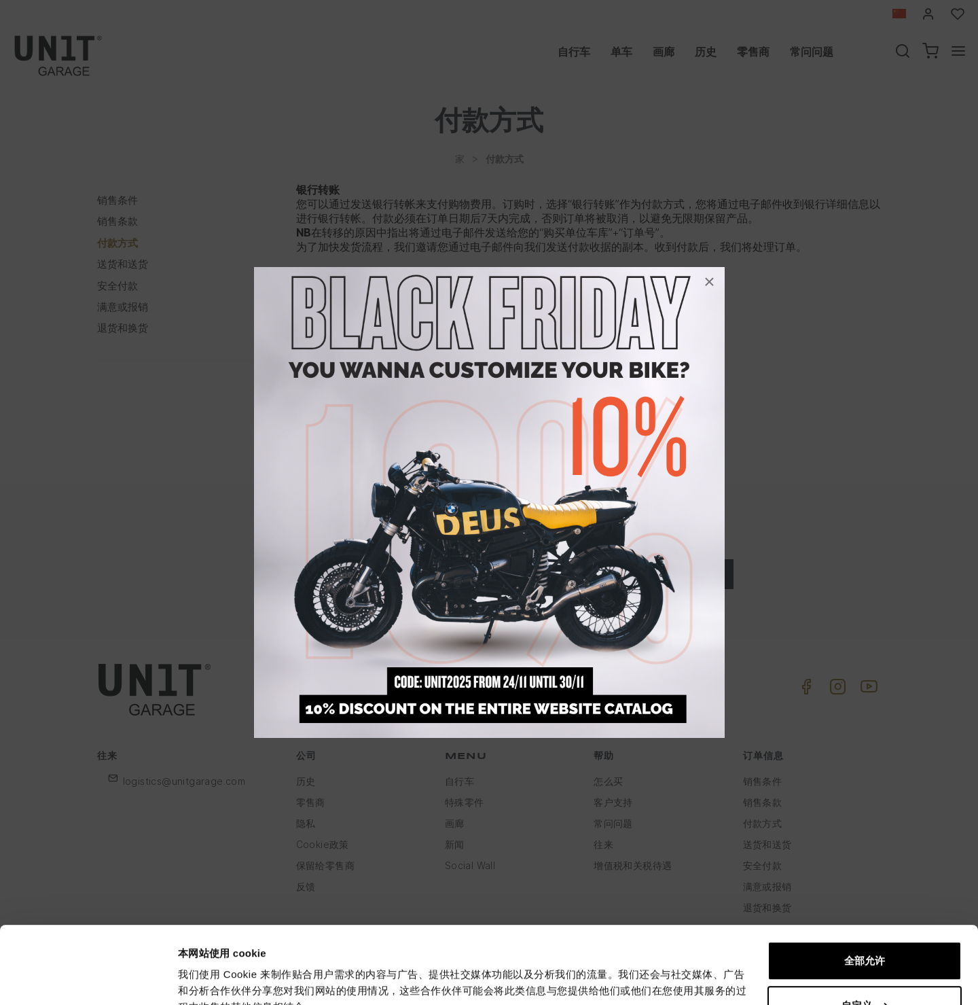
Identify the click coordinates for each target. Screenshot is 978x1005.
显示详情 (198, 978)
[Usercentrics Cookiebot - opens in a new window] (88, 978)
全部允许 (864, 894)
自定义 (864, 939)
